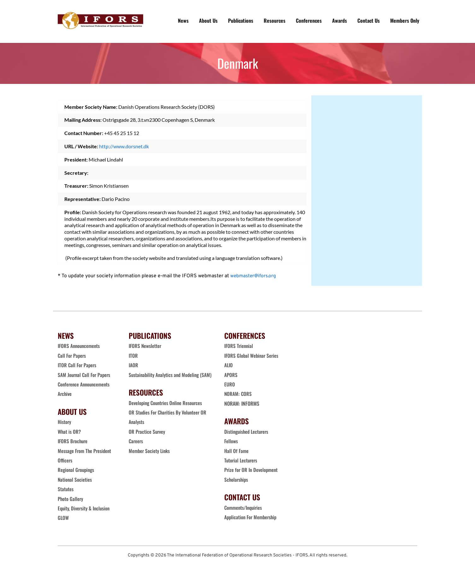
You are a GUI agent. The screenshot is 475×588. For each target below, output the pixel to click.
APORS (231, 375)
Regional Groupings (77, 469)
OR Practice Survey (147, 441)
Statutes (66, 489)
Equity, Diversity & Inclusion (85, 508)
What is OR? (69, 431)
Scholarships (236, 479)
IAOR (133, 365)
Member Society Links (151, 460)
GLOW (64, 517)
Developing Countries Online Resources (167, 412)
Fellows (231, 441)
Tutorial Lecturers (241, 460)
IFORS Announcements (80, 346)
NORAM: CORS (238, 393)
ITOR (133, 355)
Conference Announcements (85, 384)
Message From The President (85, 451)
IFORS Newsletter (145, 346)
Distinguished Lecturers (247, 431)
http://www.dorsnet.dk (124, 146)
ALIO (228, 365)
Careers (137, 451)
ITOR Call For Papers (78, 365)
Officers (65, 460)
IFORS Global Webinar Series (252, 355)
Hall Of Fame (236, 451)
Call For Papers (72, 355)
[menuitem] (183, 20)
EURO (229, 384)
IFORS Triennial (239, 346)
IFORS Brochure (73, 441)
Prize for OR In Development (251, 469)
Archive (65, 393)
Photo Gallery (71, 499)
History (65, 422)
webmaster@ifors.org (254, 276)
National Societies (75, 479)
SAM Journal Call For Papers (86, 375)
